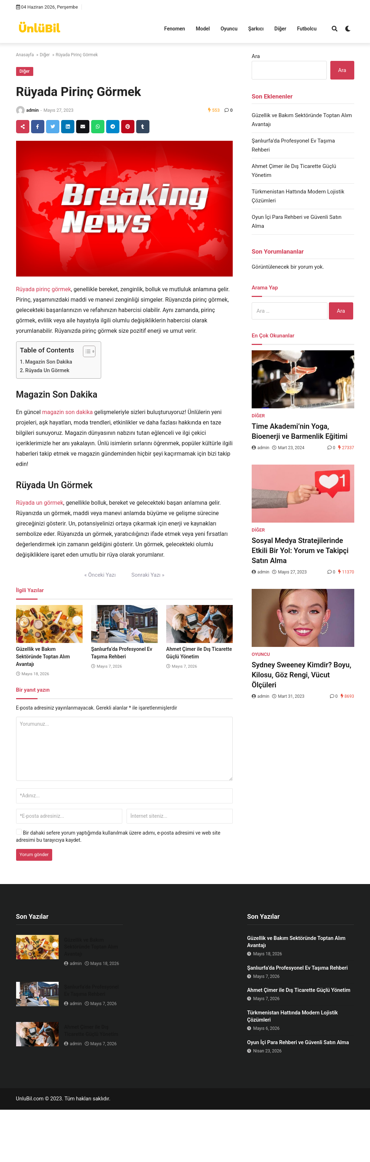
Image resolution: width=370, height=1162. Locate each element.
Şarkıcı (255, 29)
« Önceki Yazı (100, 575)
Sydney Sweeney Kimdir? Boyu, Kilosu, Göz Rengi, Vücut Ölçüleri (301, 675)
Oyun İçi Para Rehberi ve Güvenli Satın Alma (298, 1042)
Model (203, 29)
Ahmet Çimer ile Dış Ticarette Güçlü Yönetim (91, 1030)
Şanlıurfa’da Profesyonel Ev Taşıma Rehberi (91, 990)
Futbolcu (307, 29)
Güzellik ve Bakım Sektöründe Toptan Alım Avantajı (43, 656)
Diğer (280, 29)
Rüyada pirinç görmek (43, 289)
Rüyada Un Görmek (47, 371)
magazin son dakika (67, 412)
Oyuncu (229, 29)
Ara (256, 56)
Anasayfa (25, 54)
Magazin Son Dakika (48, 362)
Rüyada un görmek (39, 502)
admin (32, 110)
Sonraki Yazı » (148, 575)
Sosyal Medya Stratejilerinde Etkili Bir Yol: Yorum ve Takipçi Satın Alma (300, 550)
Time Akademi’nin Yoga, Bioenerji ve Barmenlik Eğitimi (299, 431)
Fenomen (174, 29)
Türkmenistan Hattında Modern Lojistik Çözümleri (292, 1016)
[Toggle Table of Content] (86, 351)
